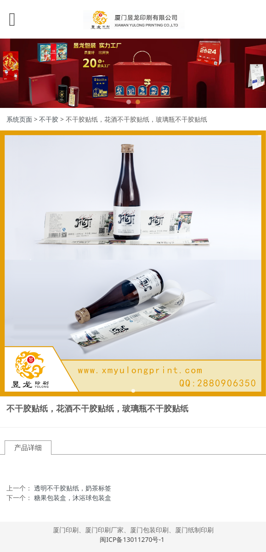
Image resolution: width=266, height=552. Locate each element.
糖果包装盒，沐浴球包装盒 (72, 497)
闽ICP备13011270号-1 (133, 539)
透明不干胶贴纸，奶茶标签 (72, 488)
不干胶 (48, 119)
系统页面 (19, 119)
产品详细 (28, 447)
